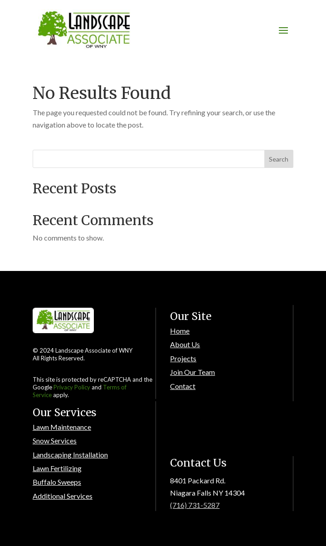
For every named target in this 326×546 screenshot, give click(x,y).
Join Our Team (192, 372)
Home (180, 330)
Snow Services (55, 440)
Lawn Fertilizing (57, 468)
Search (278, 159)
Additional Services (62, 496)
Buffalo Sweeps (57, 481)
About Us (185, 344)
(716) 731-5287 (194, 505)
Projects (183, 358)
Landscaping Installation (70, 454)
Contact (182, 386)
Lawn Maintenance (62, 427)
